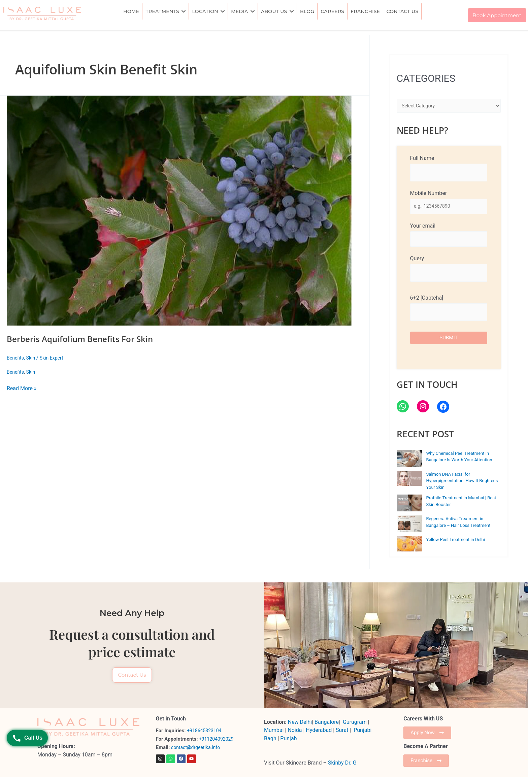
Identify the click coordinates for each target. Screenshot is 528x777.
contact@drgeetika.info (198, 747)
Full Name (448, 168)
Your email (448, 236)
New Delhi (300, 721)
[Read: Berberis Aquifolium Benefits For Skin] (185, 211)
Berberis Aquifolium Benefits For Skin (86, 339)
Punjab (288, 738)
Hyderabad (319, 730)
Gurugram (355, 721)
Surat (343, 730)
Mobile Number (448, 202)
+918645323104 (205, 730)
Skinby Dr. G (342, 762)
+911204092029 (217, 739)
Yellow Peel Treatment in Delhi (455, 541)
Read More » (21, 388)
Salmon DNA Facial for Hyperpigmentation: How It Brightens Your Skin (462, 483)
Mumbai (274, 730)
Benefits (16, 358)
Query (448, 271)
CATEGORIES (426, 78)
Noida (295, 730)
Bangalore (327, 721)
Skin (32, 358)
